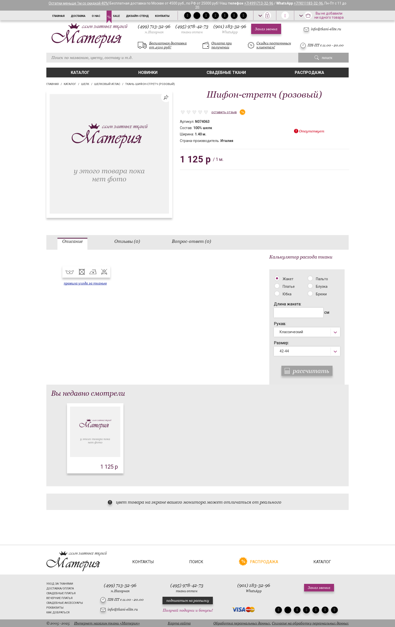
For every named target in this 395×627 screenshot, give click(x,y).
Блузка (321, 286)
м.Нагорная (154, 32)
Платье (289, 286)
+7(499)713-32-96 (258, 3)
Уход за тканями (59, 583)
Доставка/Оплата (60, 588)
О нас (96, 16)
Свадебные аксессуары (64, 603)
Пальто (322, 279)
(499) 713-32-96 (154, 29)
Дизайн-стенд (137, 16)
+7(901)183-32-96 (308, 3)
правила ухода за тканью (85, 283)
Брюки (321, 294)
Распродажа (309, 72)
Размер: (281, 342)
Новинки (147, 72)
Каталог (80, 72)
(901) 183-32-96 (229, 29)
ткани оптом (192, 32)
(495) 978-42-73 (191, 29)
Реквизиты (54, 607)
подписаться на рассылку (187, 600)
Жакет (288, 279)
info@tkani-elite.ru (326, 29)
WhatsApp (230, 32)
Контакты (162, 16)
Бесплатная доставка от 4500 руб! (168, 45)
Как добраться (58, 612)
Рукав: (280, 323)
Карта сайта (179, 623)
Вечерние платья (59, 598)
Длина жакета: (287, 304)
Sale (116, 16)
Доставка (78, 16)
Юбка (287, 294)
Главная (58, 16)
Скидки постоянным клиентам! (273, 45)
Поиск (196, 561)
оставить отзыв (224, 112)
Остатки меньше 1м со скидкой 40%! (79, 3)
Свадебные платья (61, 593)
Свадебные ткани (226, 72)
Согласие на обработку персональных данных (310, 623)
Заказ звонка (266, 29)
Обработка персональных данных (241, 623)
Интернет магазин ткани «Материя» (107, 623)
